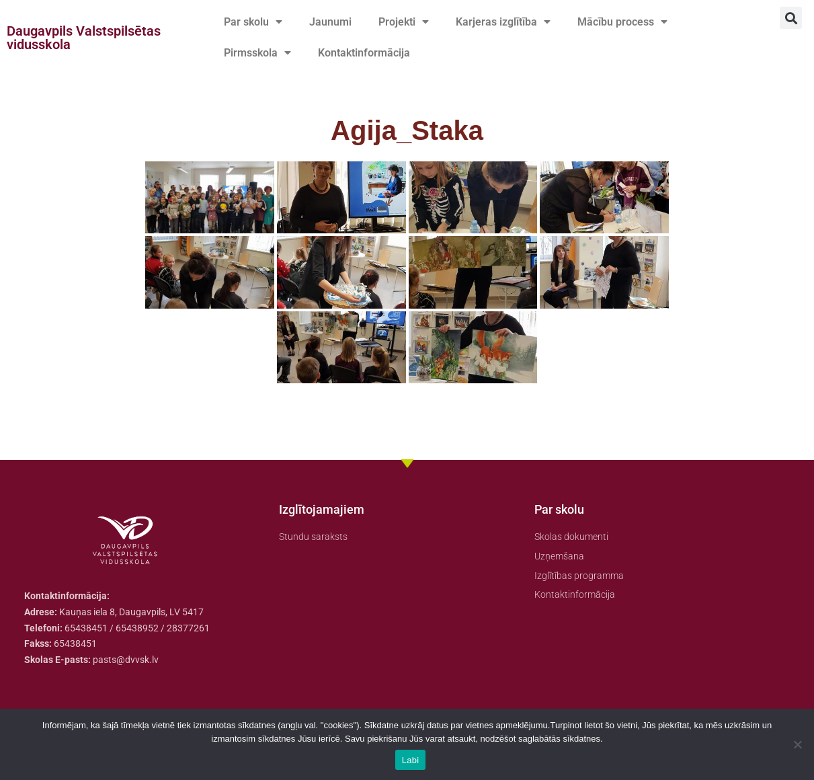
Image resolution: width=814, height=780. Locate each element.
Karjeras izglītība (503, 22)
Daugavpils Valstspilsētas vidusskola (84, 37)
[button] (791, 18)
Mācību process (622, 22)
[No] (797, 744)
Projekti (403, 22)
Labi (410, 760)
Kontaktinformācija (364, 52)
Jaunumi (330, 21)
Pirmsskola (257, 53)
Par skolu (253, 22)
